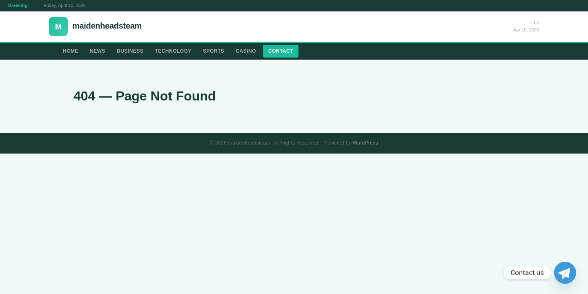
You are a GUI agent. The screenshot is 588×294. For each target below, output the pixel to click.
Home (70, 51)
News (97, 51)
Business (130, 51)
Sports (213, 51)
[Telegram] (565, 273)
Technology (173, 51)
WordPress (365, 143)
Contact (280, 51)
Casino (246, 51)
